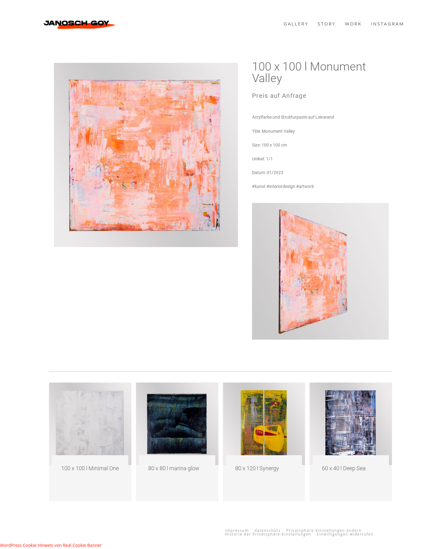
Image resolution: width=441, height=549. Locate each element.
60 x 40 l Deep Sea (344, 468)
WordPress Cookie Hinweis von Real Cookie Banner (51, 545)
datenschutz (267, 530)
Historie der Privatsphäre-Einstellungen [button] (268, 534)
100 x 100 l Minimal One (90, 468)
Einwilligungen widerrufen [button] (345, 534)
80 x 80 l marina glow (173, 468)
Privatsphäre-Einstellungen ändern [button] (324, 530)
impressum (237, 530)
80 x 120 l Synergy (257, 468)
